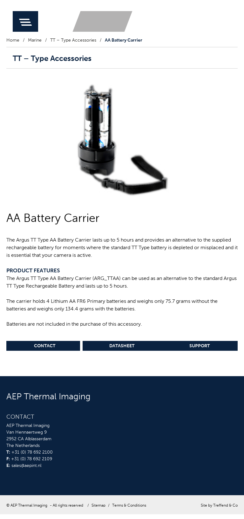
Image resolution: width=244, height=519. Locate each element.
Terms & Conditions (129, 506)
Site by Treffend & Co (219, 506)
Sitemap (98, 506)
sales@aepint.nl (26, 465)
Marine (35, 40)
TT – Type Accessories (73, 40)
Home (12, 40)
